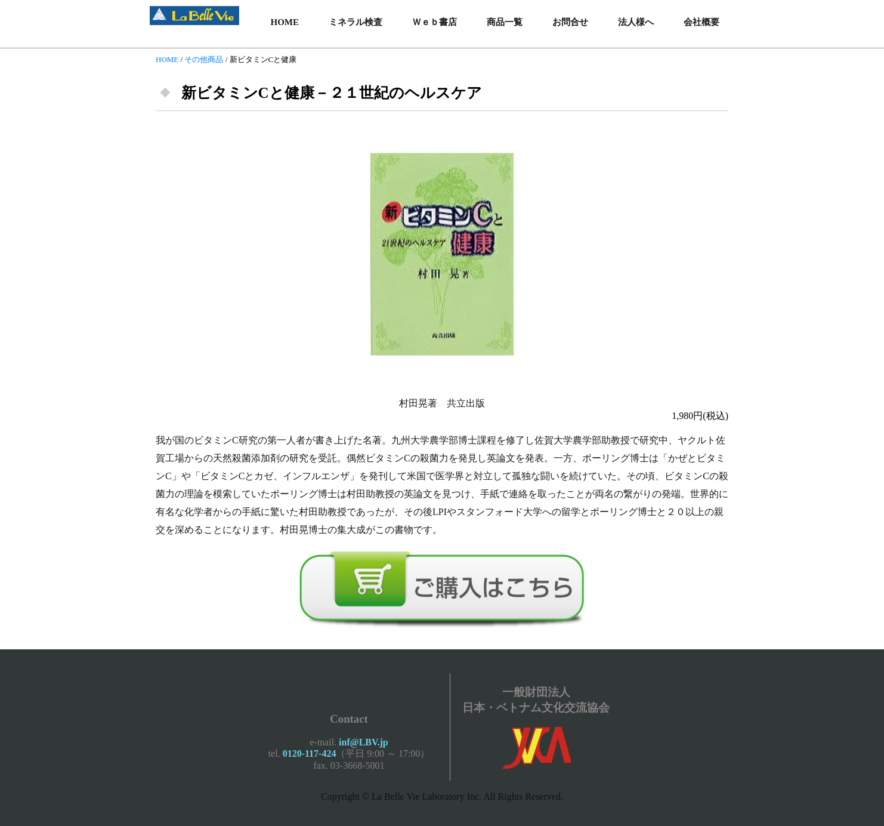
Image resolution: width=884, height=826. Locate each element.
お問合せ (570, 22)
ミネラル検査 (355, 22)
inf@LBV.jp (363, 742)
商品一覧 (505, 22)
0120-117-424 (309, 753)
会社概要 (701, 22)
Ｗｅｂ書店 (434, 22)
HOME (285, 22)
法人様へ (636, 22)
